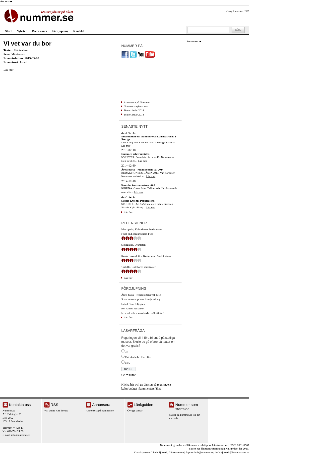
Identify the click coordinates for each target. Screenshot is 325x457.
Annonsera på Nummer (137, 102)
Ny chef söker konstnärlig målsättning (142, 312)
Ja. (126, 351)
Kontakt (78, 31)
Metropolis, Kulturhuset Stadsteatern (141, 229)
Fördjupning (60, 31)
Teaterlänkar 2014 (134, 114)
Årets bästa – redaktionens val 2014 (141, 294)
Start (8, 31)
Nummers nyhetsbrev (136, 106)
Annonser (193, 41)
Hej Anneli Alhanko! (132, 308)
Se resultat (128, 375)
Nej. (127, 362)
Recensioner (39, 31)
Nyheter (22, 31)
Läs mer (8, 69)
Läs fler (128, 212)
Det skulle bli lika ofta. (138, 356)
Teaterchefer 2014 (134, 110)
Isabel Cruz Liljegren (133, 303)
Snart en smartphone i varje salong (140, 299)
